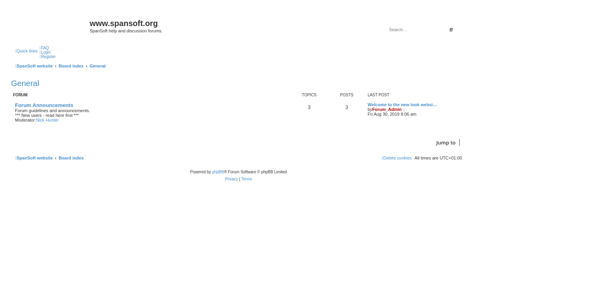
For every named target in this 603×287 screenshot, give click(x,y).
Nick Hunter (47, 120)
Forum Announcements (44, 105)
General (25, 83)
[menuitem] (44, 48)
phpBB (218, 172)
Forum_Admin (387, 109)
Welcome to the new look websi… (402, 104)
